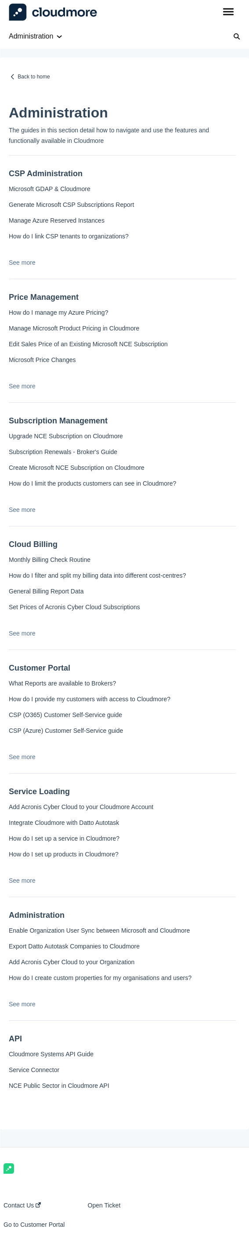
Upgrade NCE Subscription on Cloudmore (66, 436)
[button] (228, 12)
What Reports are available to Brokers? (62, 683)
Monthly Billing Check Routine (49, 559)
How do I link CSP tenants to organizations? (69, 236)
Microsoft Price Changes (42, 359)
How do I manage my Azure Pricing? (58, 312)
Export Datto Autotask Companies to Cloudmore (74, 946)
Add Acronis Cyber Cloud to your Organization (71, 962)
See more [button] (22, 262)
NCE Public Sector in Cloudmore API (59, 1085)
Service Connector (34, 1069)
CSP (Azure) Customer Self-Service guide (66, 730)
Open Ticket (104, 1205)
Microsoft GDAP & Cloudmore (49, 188)
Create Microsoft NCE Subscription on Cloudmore (76, 467)
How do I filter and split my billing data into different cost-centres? (97, 575)
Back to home (34, 77)
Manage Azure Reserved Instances (57, 220)
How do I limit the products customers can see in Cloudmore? (92, 483)
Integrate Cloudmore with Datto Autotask (64, 822)
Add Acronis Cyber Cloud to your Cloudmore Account (81, 806)
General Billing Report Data (46, 591)
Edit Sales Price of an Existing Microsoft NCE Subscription (88, 344)
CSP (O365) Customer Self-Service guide (65, 714)
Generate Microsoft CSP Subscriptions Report (71, 204)
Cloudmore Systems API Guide (51, 1054)
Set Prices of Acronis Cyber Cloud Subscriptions (74, 607)
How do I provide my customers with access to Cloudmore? (89, 699)
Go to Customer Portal (34, 1224)
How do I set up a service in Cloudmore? (64, 838)
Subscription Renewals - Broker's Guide (63, 451)
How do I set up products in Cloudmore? (64, 854)
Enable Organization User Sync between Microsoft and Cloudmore (99, 930)
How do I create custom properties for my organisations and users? (100, 977)
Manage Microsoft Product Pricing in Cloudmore (74, 328)
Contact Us (22, 1205)
